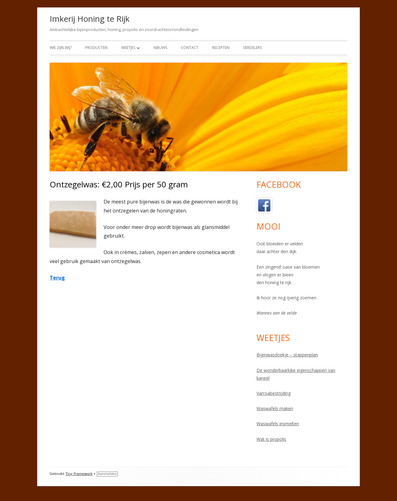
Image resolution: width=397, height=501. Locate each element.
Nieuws (160, 47)
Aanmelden (107, 474)
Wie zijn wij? (61, 47)
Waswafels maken (274, 408)
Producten (96, 47)
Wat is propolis (271, 439)
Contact (189, 47)
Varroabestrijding (273, 393)
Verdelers (252, 47)
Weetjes (128, 47)
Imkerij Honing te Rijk (90, 18)
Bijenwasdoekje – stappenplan (287, 355)
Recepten (221, 47)
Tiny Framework (78, 474)
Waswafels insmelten (277, 424)
